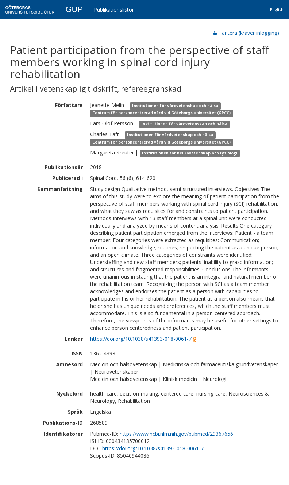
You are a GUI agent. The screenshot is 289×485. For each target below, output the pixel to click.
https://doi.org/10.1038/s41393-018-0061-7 (141, 338)
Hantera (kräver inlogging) (246, 32)
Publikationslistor (114, 9)
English (277, 9)
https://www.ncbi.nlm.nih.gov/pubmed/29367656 (176, 433)
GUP (74, 9)
